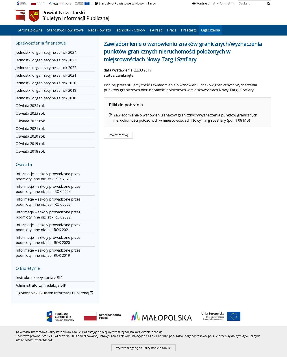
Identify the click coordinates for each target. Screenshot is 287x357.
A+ (222, 3)
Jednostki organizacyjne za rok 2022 (46, 67)
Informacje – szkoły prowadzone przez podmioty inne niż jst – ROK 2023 (48, 202)
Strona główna (30, 30)
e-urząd (156, 30)
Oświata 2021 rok (30, 128)
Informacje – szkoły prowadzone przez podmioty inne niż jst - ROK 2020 (48, 240)
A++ (231, 3)
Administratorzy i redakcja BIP (41, 285)
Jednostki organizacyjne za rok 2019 (46, 90)
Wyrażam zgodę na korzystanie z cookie (143, 348)
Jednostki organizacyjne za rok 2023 (46, 60)
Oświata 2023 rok (30, 113)
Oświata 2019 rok (30, 143)
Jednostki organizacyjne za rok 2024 (46, 52)
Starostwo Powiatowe (65, 30)
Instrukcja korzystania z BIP (39, 277)
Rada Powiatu (99, 30)
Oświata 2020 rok (30, 136)
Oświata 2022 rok (30, 120)
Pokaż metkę (118, 135)
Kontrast (200, 3)
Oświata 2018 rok (30, 151)
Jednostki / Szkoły (130, 30)
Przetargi (189, 30)
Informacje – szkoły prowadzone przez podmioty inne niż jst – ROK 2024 (48, 189)
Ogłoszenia (210, 30)
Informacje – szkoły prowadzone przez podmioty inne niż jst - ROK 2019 (48, 253)
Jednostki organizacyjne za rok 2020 (46, 82)
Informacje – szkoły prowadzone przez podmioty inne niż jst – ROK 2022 (48, 215)
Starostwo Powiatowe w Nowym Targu (125, 3)
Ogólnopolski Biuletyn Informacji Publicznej (55, 292)
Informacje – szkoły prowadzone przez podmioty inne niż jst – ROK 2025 (48, 176)
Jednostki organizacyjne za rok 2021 (46, 75)
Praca (171, 30)
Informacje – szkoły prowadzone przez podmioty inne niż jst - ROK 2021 (48, 227)
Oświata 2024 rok (30, 105)
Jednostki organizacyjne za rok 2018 (46, 98)
